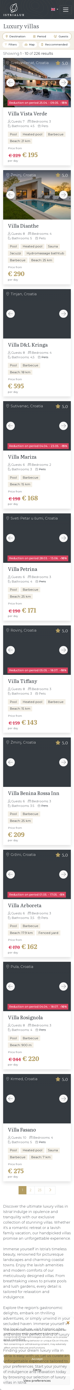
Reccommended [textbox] (56, 44)
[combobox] (57, 44)
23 (39, 1190)
